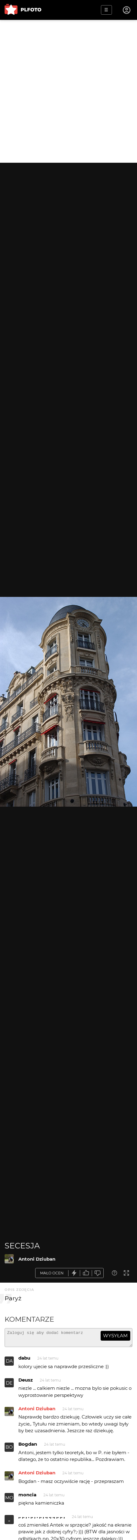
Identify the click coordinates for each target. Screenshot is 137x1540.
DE (9, 1386)
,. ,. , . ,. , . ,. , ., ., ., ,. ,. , (41, 1519)
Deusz (25, 1383)
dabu (24, 1361)
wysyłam (115, 1335)
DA (9, 1364)
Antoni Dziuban (36, 1259)
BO (9, 1450)
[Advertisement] (68, 91)
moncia (27, 1497)
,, (9, 1522)
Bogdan (27, 1447)
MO (9, 1500)
